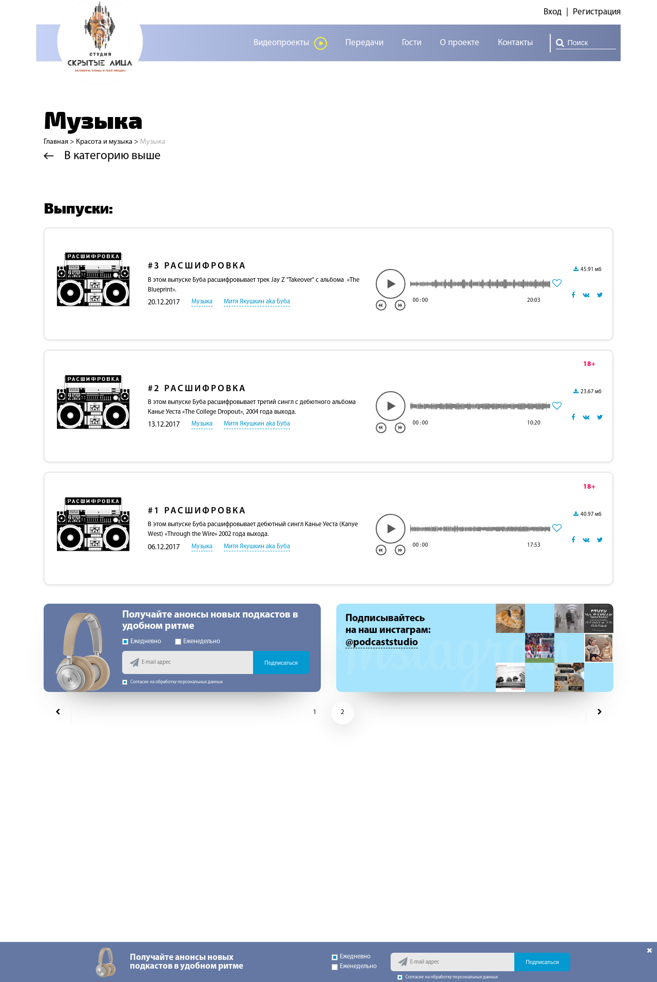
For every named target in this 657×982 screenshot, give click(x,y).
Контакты (515, 42)
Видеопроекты (290, 43)
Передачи (364, 42)
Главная (56, 142)
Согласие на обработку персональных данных (172, 682)
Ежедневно (141, 642)
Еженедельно (197, 642)
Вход (553, 12)
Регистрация (597, 12)
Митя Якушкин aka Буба (257, 302)
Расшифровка (197, 266)
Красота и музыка (104, 142)
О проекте (459, 42)
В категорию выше (102, 156)
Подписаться (281, 663)
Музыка (201, 302)
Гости (411, 42)
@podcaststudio (381, 643)
